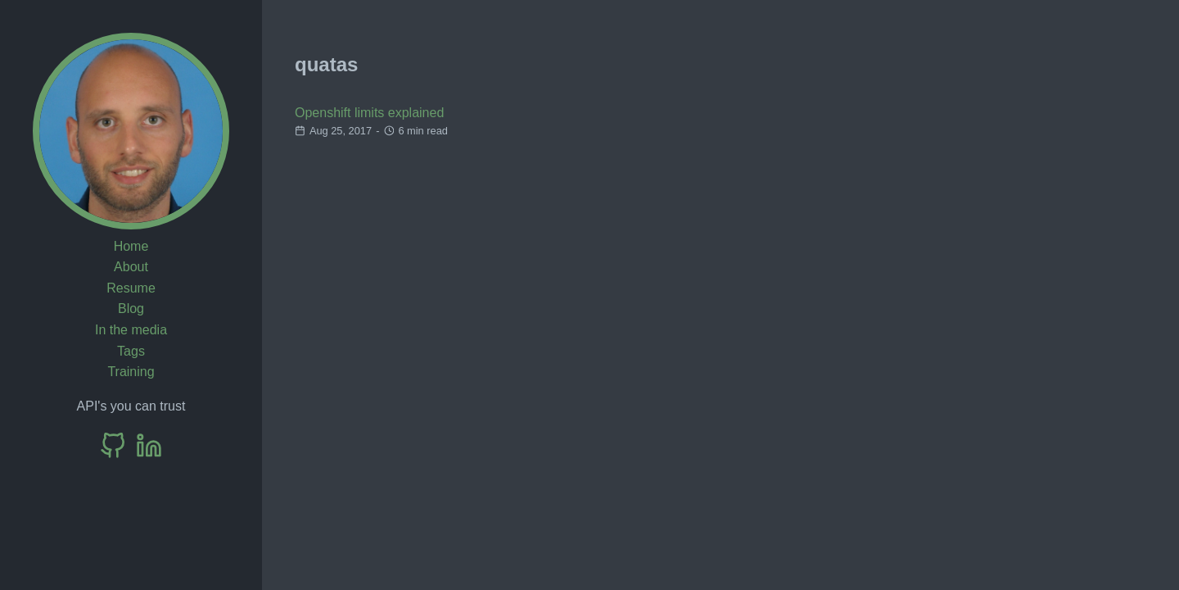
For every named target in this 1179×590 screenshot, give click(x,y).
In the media (131, 330)
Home (131, 246)
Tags (131, 351)
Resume (131, 288)
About (131, 267)
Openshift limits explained (369, 113)
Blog (131, 308)
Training (130, 372)
